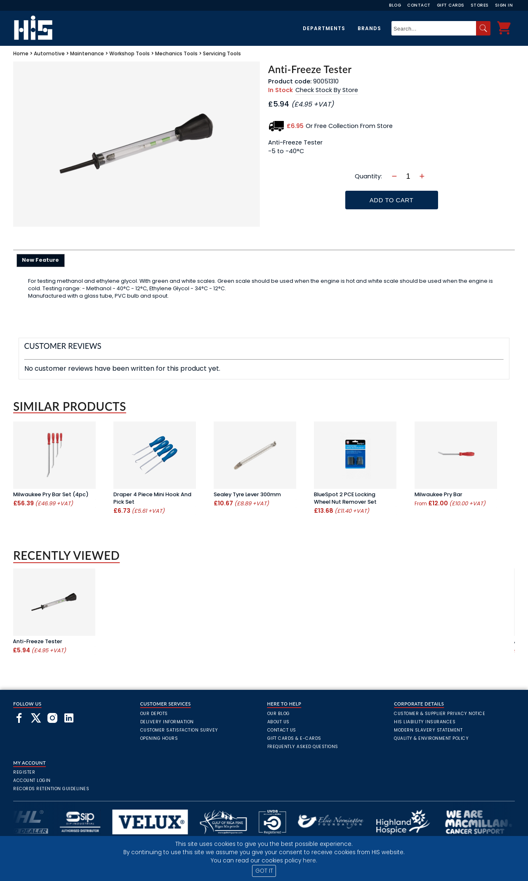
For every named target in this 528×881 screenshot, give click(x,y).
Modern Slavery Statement (428, 730)
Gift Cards (450, 5)
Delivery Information (167, 722)
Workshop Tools (129, 53)
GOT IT (264, 871)
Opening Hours (159, 738)
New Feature (40, 259)
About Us (278, 722)
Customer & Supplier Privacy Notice (439, 713)
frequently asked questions (302, 747)
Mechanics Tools (176, 53)
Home (20, 53)
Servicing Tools (222, 53)
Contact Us (281, 730)
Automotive (49, 53)
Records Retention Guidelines (51, 789)
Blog (395, 5)
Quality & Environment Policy (431, 738)
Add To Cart (391, 200)
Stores (480, 5)
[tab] (40, 260)
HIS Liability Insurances (424, 722)
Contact (419, 5)
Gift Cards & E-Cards (294, 738)
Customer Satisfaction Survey (179, 730)
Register (24, 772)
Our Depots (154, 713)
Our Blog (278, 713)
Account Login (32, 780)
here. (310, 860)
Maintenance (87, 53)
